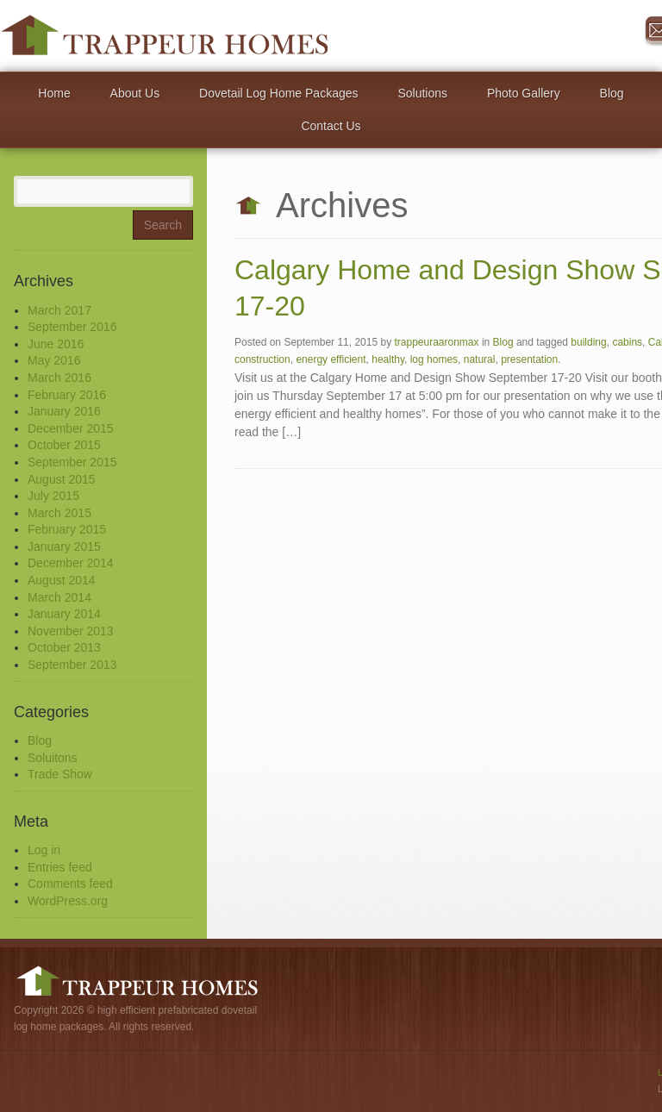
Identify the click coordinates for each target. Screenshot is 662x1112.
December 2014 (71, 563)
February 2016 (67, 395)
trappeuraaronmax (436, 342)
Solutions (422, 93)
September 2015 (72, 462)
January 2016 (64, 411)
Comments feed (70, 883)
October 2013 (64, 647)
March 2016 (59, 377)
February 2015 (67, 529)
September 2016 (72, 327)
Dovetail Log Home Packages (278, 93)
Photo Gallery (523, 93)
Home (54, 93)
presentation (529, 359)
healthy (388, 359)
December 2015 (71, 428)
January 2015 (64, 546)
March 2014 (59, 597)
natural (480, 359)
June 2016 (56, 344)
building (588, 342)
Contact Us (330, 126)
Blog (612, 93)
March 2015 (59, 513)
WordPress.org (68, 901)
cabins (627, 342)
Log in (44, 850)
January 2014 (64, 614)
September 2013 (72, 665)
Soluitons (53, 758)
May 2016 (54, 360)
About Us (135, 93)
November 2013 (71, 631)
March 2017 (59, 310)
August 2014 (62, 580)
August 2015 (62, 479)
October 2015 (64, 445)
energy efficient (330, 359)
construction (262, 359)
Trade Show (60, 774)
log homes (434, 359)
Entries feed (60, 867)
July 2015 (53, 496)
